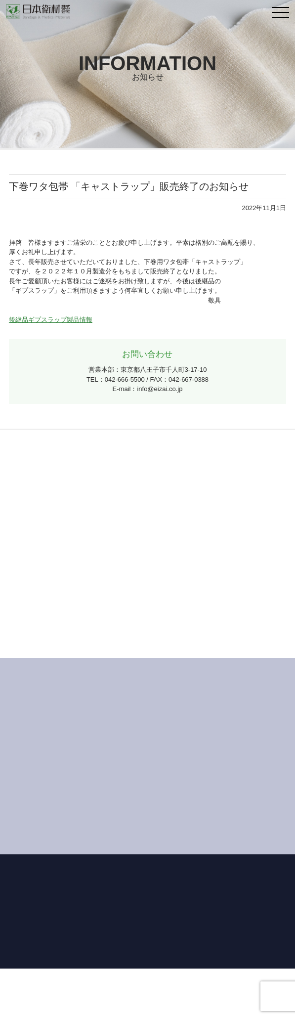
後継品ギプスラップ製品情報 (50, 319)
